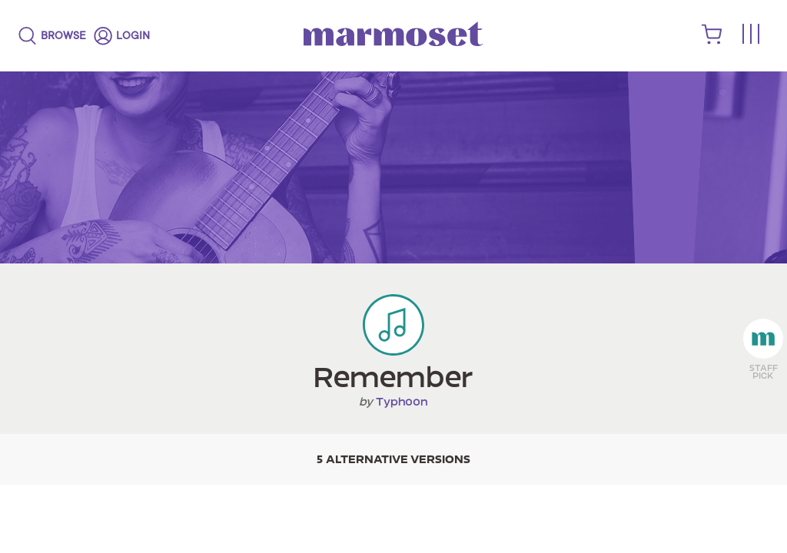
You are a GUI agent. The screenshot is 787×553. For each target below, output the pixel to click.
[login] (122, 36)
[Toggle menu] (750, 35)
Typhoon (402, 402)
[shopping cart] (712, 41)
